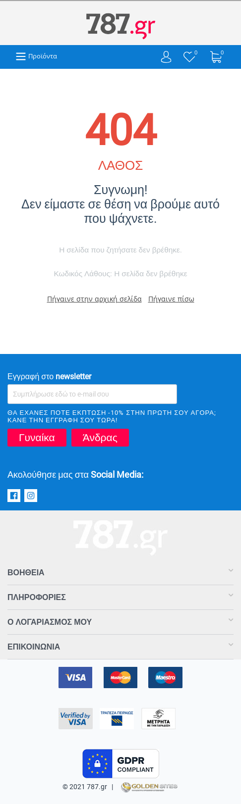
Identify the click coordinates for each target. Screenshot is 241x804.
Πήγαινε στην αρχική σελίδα (94, 298)
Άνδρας (100, 438)
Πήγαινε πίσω (171, 298)
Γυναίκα (37, 438)
